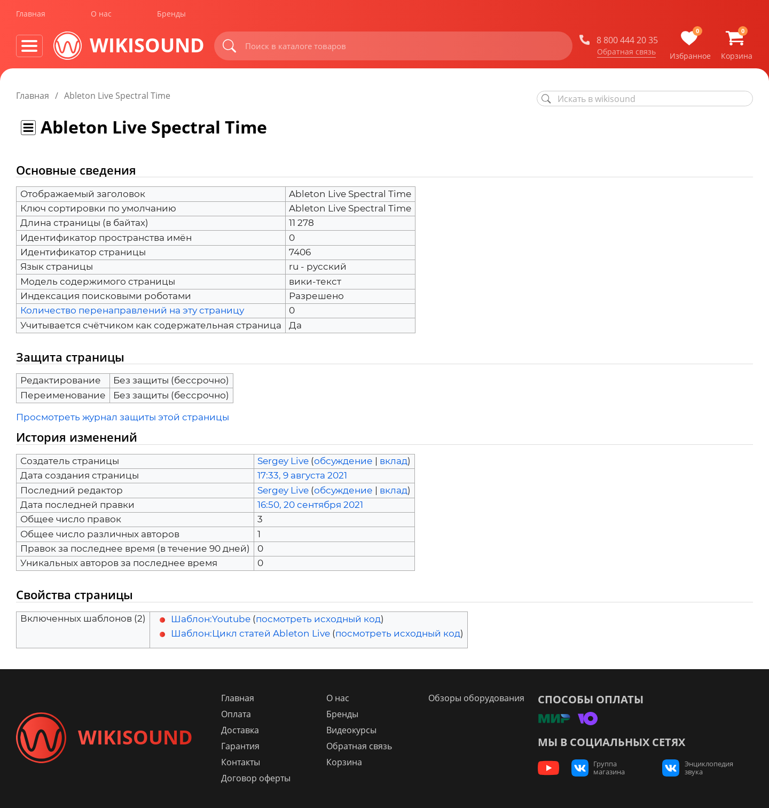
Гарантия (245, 746)
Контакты (245, 762)
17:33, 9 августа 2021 (302, 475)
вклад (393, 461)
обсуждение (343, 461)
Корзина (346, 762)
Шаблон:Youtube (210, 619)
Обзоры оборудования (476, 698)
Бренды (171, 15)
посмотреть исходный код (318, 619)
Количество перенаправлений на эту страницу (132, 310)
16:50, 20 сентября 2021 (310, 504)
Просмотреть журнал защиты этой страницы (122, 417)
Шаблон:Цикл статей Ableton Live (250, 633)
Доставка (245, 730)
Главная (30, 15)
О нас (101, 15)
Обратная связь (626, 53)
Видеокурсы (353, 730)
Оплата (241, 714)
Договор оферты (260, 778)
